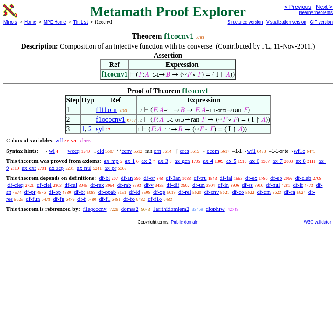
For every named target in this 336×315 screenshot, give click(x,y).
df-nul (273, 185)
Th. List (81, 22)
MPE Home (55, 22)
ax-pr (110, 167)
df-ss (247, 185)
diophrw (215, 209)
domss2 (130, 209)
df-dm (264, 192)
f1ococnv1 (111, 119)
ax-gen (182, 161)
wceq (74, 150)
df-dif (173, 185)
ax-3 (163, 161)
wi (52, 150)
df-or (149, 178)
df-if (298, 185)
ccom (213, 150)
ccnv (126, 150)
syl (100, 129)
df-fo (129, 199)
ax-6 (254, 161)
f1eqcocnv (94, 209)
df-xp (159, 192)
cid (100, 150)
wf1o (299, 150)
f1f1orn (106, 109)
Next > (324, 7)
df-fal (226, 178)
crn (157, 150)
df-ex (251, 178)
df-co (238, 192)
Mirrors (10, 22)
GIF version (321, 22)
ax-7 (278, 161)
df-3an (173, 178)
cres (184, 150)
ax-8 (301, 161)
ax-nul (84, 167)
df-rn (289, 192)
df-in (223, 185)
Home (30, 22)
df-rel (184, 192)
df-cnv (211, 192)
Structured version (244, 22)
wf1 (251, 150)
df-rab (124, 185)
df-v (149, 185)
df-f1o (155, 199)
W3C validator (317, 222)
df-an (127, 178)
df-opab (107, 192)
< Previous (297, 7)
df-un (198, 185)
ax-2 (146, 161)
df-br (79, 192)
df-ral (70, 185)
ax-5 (231, 161)
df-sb (276, 178)
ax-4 (208, 161)
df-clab (303, 178)
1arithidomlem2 (171, 209)
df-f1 (104, 199)
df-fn (58, 199)
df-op (55, 192)
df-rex (97, 185)
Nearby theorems (315, 12)
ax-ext (29, 167)
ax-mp (111, 161)
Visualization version (286, 22)
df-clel (44, 185)
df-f (81, 199)
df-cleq (15, 185)
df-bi (104, 178)
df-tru (200, 178)
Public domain (185, 222)
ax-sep (56, 167)
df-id (134, 192)
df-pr (29, 192)
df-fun (33, 199)
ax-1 (130, 161)
